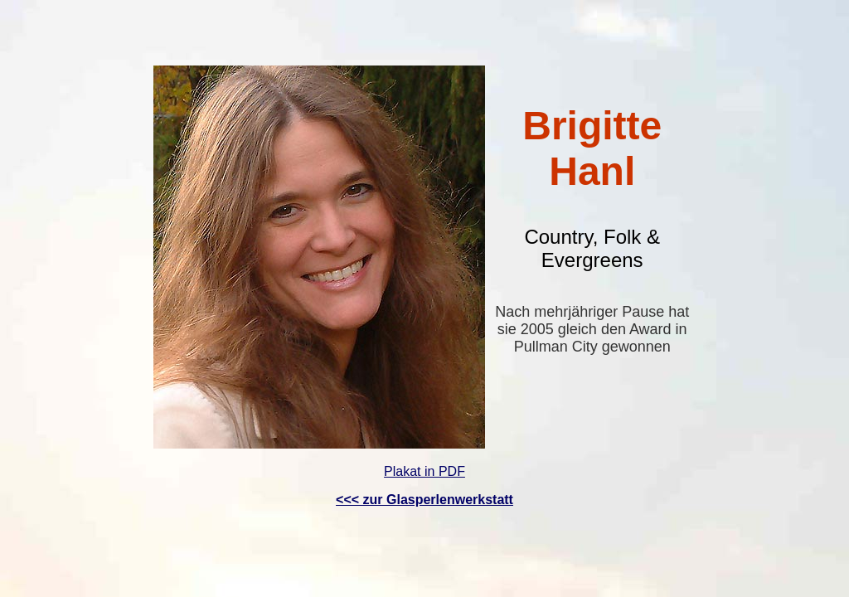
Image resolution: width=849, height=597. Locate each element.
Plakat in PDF (424, 471)
